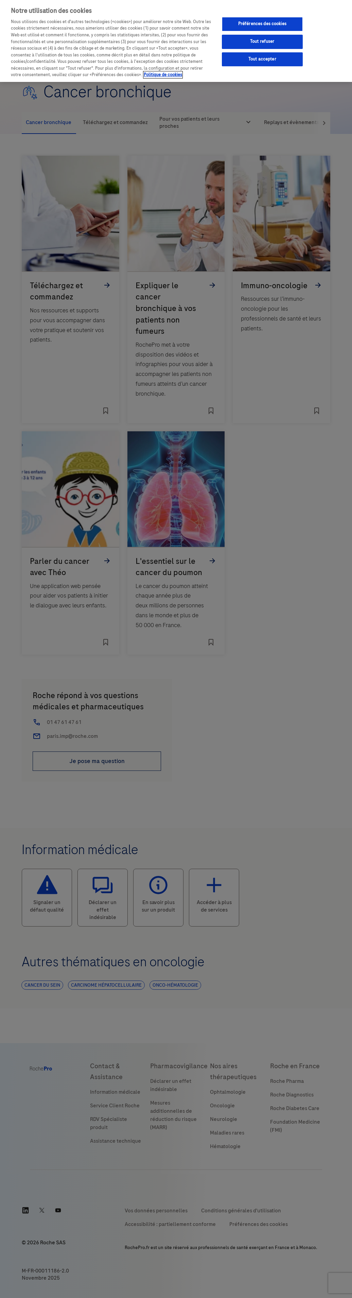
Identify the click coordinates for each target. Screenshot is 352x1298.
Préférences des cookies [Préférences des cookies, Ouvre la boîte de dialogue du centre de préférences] (262, 24)
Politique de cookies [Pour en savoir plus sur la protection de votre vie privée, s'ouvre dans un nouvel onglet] (163, 75)
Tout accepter (262, 59)
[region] (176, 41)
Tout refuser (262, 41)
